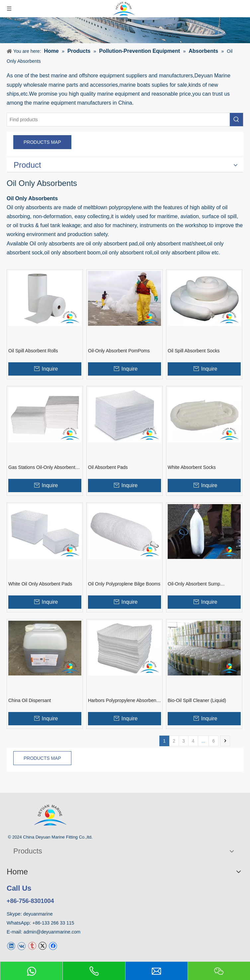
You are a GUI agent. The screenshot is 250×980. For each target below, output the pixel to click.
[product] (125, 30)
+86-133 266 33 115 (53, 923)
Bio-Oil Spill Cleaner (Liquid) (197, 700)
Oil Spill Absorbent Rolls (33, 350)
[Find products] (118, 119)
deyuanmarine (38, 914)
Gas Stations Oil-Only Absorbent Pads (41, 468)
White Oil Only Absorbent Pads (40, 583)
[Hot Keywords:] (236, 119)
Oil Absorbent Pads (108, 467)
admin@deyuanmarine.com (52, 932)
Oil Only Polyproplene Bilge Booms (124, 583)
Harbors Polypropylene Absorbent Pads (122, 701)
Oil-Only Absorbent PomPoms (119, 350)
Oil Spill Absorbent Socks (193, 350)
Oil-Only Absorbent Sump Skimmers (194, 584)
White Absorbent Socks (192, 467)
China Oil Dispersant (29, 700)
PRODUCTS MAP (42, 142)
